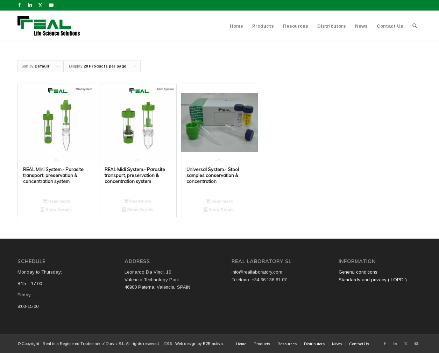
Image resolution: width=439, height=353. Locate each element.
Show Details (56, 210)
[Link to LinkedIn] (30, 5)
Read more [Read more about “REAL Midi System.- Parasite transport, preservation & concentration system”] (137, 202)
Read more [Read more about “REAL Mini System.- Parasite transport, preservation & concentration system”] (56, 202)
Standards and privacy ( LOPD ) (373, 279)
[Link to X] (40, 5)
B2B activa (213, 343)
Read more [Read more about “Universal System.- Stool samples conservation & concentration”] (219, 202)
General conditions (358, 272)
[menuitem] (236, 26)
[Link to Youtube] (51, 5)
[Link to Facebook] (19, 5)
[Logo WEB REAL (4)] (51, 26)
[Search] (415, 26)
